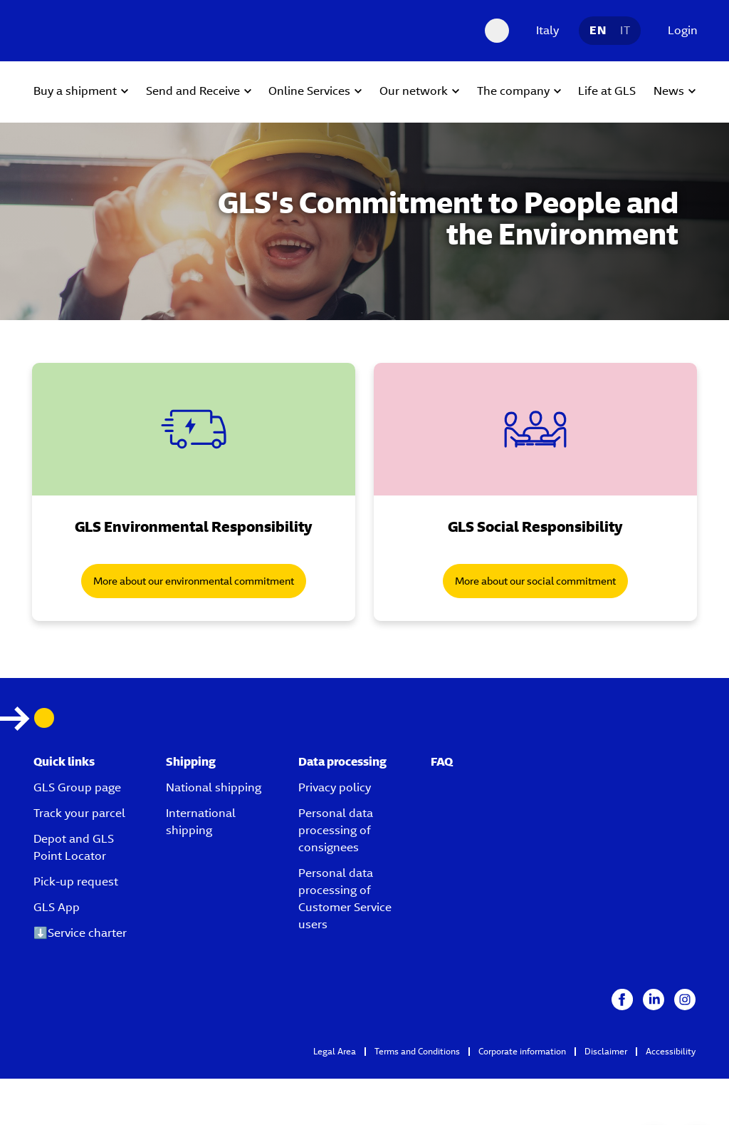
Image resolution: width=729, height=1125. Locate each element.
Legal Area (334, 1051)
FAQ (442, 761)
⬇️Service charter (80, 932)
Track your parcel (79, 813)
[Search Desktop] (497, 31)
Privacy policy (334, 787)
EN (597, 30)
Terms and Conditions (417, 1051)
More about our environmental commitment (193, 581)
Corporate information (522, 1051)
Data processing (342, 761)
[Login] (679, 30)
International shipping (201, 822)
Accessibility (671, 1051)
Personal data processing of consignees (335, 830)
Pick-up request (75, 881)
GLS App (56, 907)
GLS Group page (77, 787)
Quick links (64, 761)
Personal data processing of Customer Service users (345, 898)
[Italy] (543, 30)
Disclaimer (605, 1051)
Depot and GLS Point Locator (73, 847)
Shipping (191, 761)
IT (625, 30)
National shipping (213, 787)
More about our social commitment (535, 581)
